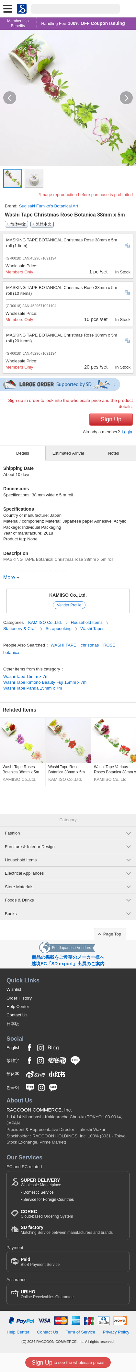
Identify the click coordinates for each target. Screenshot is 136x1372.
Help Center (17, 1006)
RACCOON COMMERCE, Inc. (39, 1109)
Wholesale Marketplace (41, 1183)
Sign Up (111, 419)
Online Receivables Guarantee (47, 1294)
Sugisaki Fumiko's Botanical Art (48, 206)
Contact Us (17, 1014)
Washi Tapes (92, 628)
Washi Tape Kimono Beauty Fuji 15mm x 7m (44, 682)
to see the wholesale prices (68, 1362)
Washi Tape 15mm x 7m (26, 676)
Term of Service (80, 1332)
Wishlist (13, 989)
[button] (9, 98)
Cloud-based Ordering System (47, 1214)
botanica (11, 652)
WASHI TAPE (63, 645)
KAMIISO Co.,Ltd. (68, 595)
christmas (90, 645)
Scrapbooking (59, 628)
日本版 (12, 1023)
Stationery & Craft (20, 628)
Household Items (87, 622)
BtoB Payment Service (40, 1262)
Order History (19, 998)
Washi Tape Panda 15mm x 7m (32, 688)
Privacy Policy (116, 1332)
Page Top (112, 934)
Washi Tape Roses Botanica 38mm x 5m (21, 769)
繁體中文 (43, 224)
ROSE (109, 645)
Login (127, 431)
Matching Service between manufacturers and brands (67, 1230)
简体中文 (18, 224)
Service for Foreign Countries (48, 1199)
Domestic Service (38, 1192)
